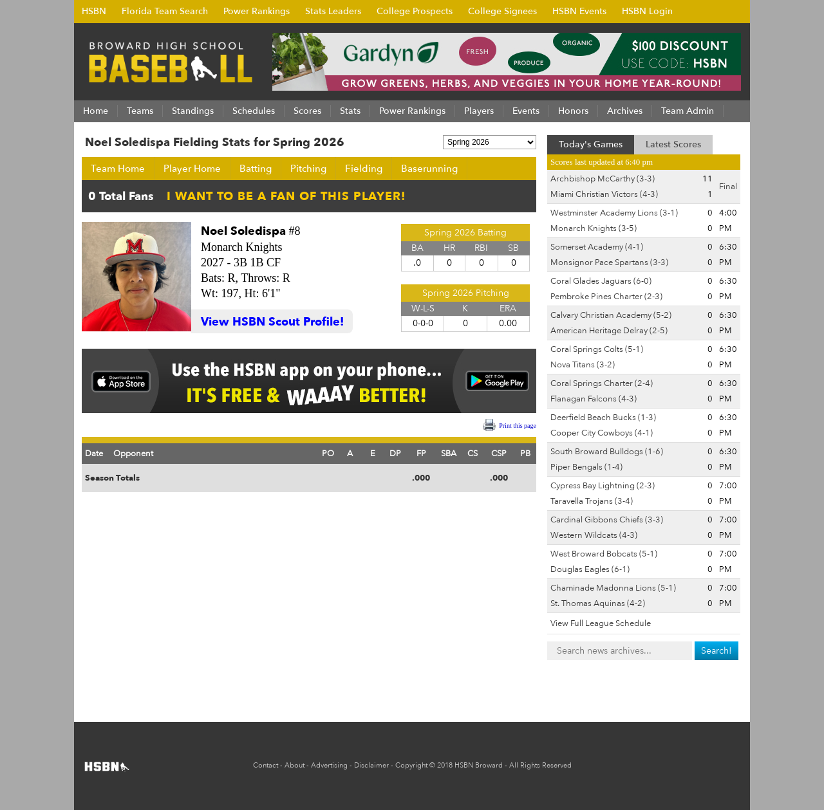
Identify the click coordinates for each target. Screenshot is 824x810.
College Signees (502, 11)
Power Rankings (256, 11)
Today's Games (591, 144)
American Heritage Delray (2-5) (609, 330)
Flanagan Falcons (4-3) (593, 399)
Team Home (118, 168)
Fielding (363, 168)
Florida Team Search (165, 11)
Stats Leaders (333, 11)
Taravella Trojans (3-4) (591, 501)
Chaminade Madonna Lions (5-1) (613, 588)
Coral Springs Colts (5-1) (596, 349)
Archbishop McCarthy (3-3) (602, 179)
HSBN (94, 11)
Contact (265, 765)
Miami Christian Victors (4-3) (604, 194)
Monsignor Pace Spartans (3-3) (609, 262)
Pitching (308, 168)
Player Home (192, 168)
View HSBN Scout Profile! (272, 322)
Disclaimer (371, 765)
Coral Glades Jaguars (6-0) (600, 281)
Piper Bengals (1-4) (586, 467)
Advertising (329, 765)
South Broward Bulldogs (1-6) (606, 451)
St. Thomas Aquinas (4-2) (597, 603)
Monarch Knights (241, 247)
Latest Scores (673, 144)
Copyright (411, 765)
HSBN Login (647, 11)
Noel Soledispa (243, 231)
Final (728, 186)
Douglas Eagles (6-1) (590, 569)
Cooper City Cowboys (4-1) (601, 433)
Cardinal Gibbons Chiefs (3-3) (606, 520)
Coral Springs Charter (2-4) (601, 383)
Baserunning (429, 168)
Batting (255, 168)
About (294, 765)
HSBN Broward (478, 765)
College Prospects (415, 11)
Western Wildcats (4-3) (593, 535)
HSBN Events (579, 11)
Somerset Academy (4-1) (596, 247)
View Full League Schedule (600, 623)
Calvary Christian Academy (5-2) (610, 315)
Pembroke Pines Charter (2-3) (606, 296)
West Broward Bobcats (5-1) (603, 554)
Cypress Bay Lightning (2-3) (602, 486)
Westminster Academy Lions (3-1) (614, 213)
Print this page (517, 425)
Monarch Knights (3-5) (593, 228)
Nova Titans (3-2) (582, 365)
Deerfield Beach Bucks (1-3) (603, 417)
